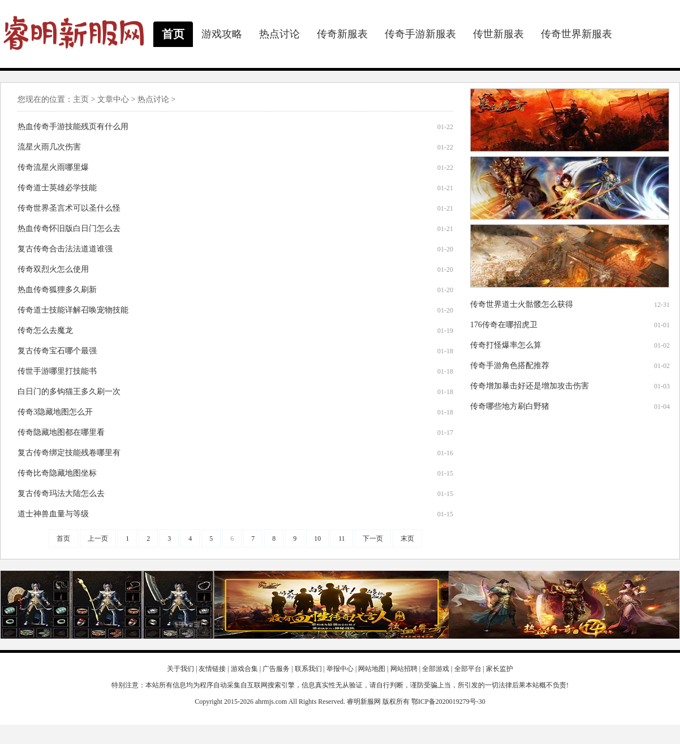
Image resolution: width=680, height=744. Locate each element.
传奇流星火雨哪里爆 (53, 167)
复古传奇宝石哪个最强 (57, 351)
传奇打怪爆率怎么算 (505, 345)
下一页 (373, 538)
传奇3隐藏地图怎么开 (55, 412)
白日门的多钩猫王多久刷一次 (69, 391)
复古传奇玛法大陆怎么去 (61, 493)
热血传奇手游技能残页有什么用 (73, 126)
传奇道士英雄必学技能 (57, 187)
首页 (173, 34)
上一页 (98, 538)
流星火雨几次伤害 (49, 147)
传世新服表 (498, 34)
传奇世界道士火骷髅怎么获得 (521, 304)
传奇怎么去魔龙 (45, 330)
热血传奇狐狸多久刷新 (57, 289)
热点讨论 (279, 34)
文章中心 (113, 99)
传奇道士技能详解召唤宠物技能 (73, 310)
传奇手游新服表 (420, 34)
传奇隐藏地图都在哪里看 (61, 432)
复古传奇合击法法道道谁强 (65, 249)
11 (341, 538)
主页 (81, 99)
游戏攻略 (221, 34)
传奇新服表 (342, 34)
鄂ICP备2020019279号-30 (448, 701)
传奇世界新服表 (576, 34)
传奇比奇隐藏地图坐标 (57, 473)
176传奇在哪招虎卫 (503, 324)
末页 (407, 538)
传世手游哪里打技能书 (57, 371)
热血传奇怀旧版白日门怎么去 (69, 228)
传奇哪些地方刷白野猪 (509, 406)
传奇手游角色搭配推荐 (509, 365)
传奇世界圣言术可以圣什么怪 (69, 208)
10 (317, 538)
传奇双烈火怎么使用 (53, 269)
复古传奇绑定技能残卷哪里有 (69, 452)
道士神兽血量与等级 (53, 514)
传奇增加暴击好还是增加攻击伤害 (529, 386)
